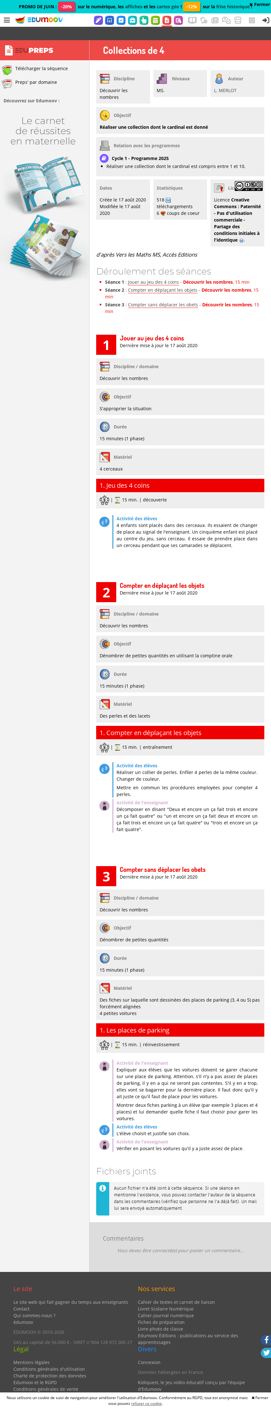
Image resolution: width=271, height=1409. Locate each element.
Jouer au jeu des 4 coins (153, 269)
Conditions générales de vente (45, 1376)
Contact (21, 1295)
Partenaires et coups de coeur (170, 1386)
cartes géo (168, 7)
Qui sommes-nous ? (34, 1302)
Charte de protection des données (49, 1362)
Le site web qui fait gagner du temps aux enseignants (70, 1289)
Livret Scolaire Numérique (166, 1295)
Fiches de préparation (161, 1309)
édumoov (23, 1309)
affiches (133, 7)
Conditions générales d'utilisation (49, 1356)
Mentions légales (31, 1349)
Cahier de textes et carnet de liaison (176, 1289)
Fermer (259, 4)
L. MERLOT (225, 77)
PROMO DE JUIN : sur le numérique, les (72, 7)
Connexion (149, 1349)
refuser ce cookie (146, 1403)
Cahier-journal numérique (166, 1302)
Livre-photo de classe (160, 1315)
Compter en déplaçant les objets (162, 277)
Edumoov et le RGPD (35, 1369)
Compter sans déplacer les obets (163, 291)
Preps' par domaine (29, 70)
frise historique (233, 7)
